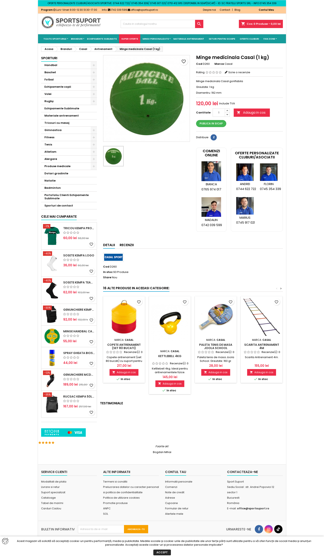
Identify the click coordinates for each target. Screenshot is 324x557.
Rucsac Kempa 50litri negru (79, 424)
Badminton (52, 188)
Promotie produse (115, 512)
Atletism (50, 152)
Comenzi (171, 496)
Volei (47, 94)
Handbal (50, 65)
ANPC (107, 517)
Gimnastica (53, 130)
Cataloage (48, 507)
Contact (225, 10)
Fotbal (49, 79)
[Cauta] (162, 24)
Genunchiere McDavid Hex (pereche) (79, 403)
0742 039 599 (117, 10)
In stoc (108, 272)
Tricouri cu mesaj (56, 123)
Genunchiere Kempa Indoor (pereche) (79, 338)
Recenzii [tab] (127, 245)
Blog (237, 10)
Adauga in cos (251, 112)
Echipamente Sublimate (102, 38)
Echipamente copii (57, 87)
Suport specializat (53, 501)
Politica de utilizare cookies (121, 507)
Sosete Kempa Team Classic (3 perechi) (79, 311)
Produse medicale (57, 166)
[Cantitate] (219, 113)
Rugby (49, 101)
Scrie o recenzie (239, 72)
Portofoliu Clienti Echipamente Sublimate (66, 196)
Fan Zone (269, 38)
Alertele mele (174, 523)
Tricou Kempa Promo (79, 256)
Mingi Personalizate (156, 38)
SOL (105, 523)
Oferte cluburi (249, 38)
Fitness (49, 137)
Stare (107, 277)
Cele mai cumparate (59, 245)
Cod (199, 64)
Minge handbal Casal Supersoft (79, 359)
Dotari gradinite (56, 173)
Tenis (48, 144)
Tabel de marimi (52, 512)
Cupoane (171, 512)
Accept (162, 552)
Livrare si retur (50, 496)
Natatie (50, 181)
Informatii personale (178, 491)
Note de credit (174, 501)
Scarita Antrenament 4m (261, 346)
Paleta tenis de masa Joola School (215, 346)
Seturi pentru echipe (222, 38)
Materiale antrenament (188, 38)
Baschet (50, 72)
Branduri (76, 38)
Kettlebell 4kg (169, 356)
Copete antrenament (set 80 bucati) (124, 346)
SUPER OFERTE (129, 38)
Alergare (50, 159)
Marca (219, 64)
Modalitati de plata (53, 491)
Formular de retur (176, 517)
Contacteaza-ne (242, 481)
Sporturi (49, 58)
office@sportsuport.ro (143, 10)
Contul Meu (266, 10)
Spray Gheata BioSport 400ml (79, 381)
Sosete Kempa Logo (78, 283)
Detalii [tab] (109, 245)
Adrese (170, 507)
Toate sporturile (54, 38)
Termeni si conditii (115, 491)
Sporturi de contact (58, 206)
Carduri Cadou (51, 517)
